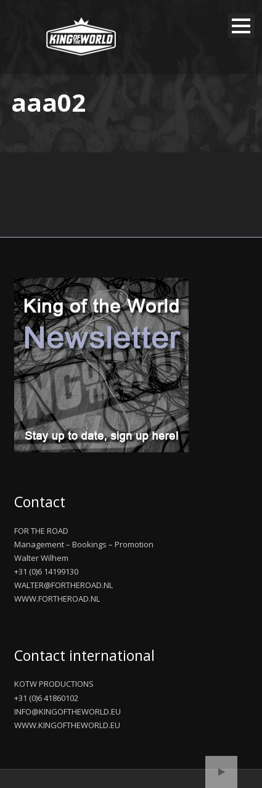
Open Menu (241, 26)
